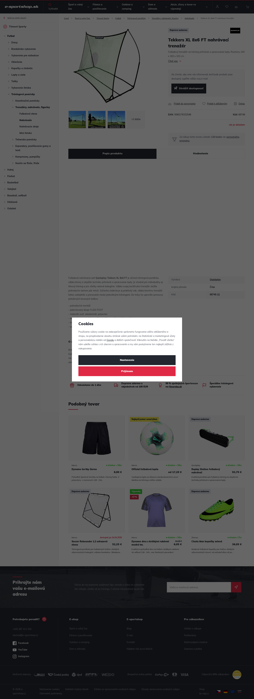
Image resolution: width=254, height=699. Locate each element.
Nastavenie (127, 360)
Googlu (110, 340)
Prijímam (127, 371)
